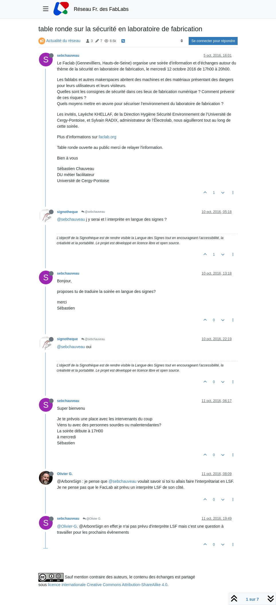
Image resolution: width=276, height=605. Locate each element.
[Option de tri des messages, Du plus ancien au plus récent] (181, 41)
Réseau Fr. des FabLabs (101, 9)
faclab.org (107, 137)
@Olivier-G (67, 526)
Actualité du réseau (63, 40)
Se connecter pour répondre (213, 41)
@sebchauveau (93, 211)
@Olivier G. (92, 518)
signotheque (67, 212)
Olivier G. (64, 474)
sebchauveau (68, 56)
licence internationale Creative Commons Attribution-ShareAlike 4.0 (107, 584)
